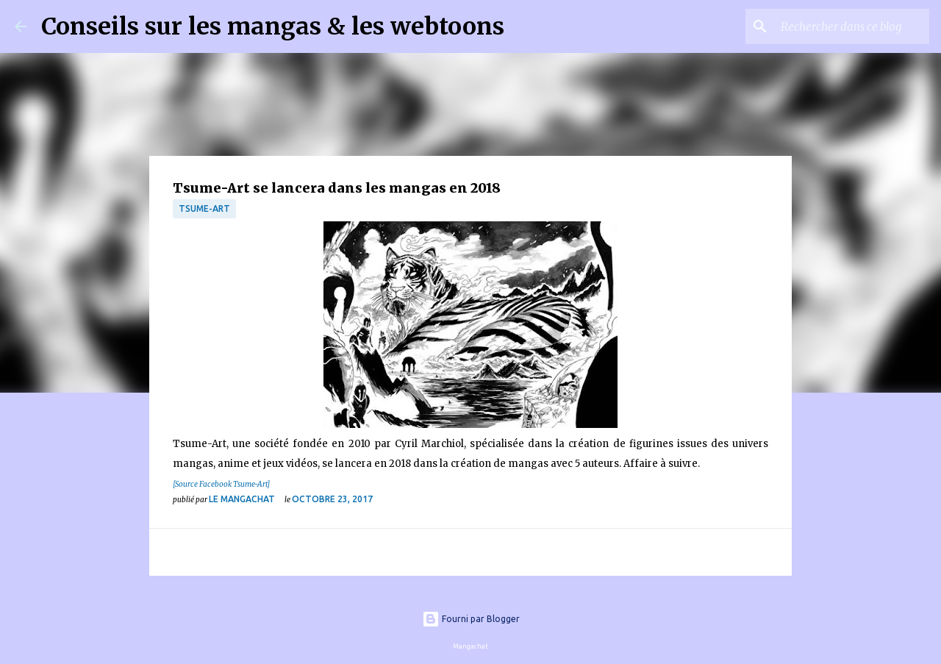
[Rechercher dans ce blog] (852, 26)
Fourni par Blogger (471, 619)
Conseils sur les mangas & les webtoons (272, 26)
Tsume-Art (204, 208)
